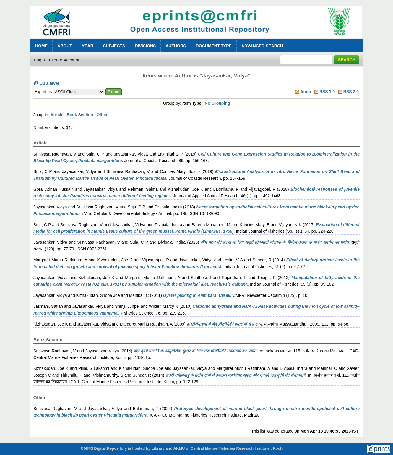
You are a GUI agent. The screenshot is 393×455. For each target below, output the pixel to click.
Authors (175, 45)
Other (102, 114)
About (64, 45)
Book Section (80, 114)
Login (39, 59)
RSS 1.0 (327, 91)
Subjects (114, 45)
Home (41, 45)
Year (87, 45)
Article (57, 114)
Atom (305, 91)
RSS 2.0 (351, 91)
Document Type (213, 45)
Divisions (145, 45)
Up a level (49, 83)
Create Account (64, 59)
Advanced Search (262, 45)
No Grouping (217, 103)
